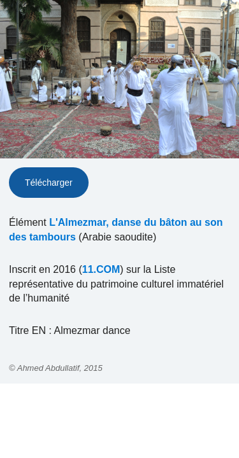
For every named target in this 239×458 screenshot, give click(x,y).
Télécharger (49, 182)
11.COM (101, 269)
